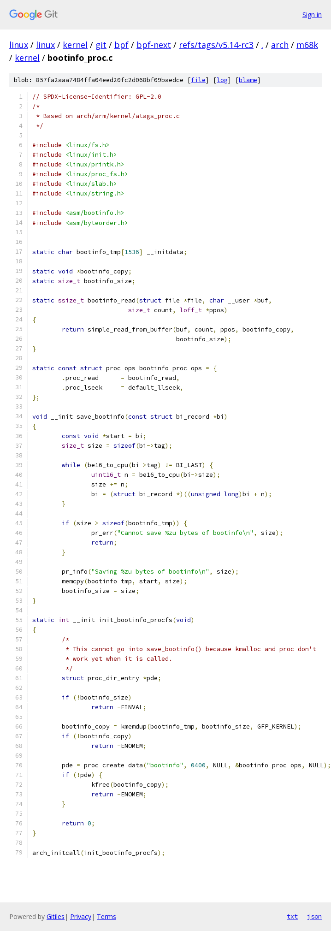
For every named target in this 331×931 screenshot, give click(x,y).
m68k (307, 44)
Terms (106, 916)
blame (248, 80)
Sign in (312, 14)
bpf (121, 44)
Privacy (80, 916)
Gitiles (56, 916)
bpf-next (153, 44)
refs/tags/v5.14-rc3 (216, 44)
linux (18, 44)
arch (280, 44)
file (198, 80)
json (314, 916)
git (100, 44)
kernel (75, 44)
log (222, 80)
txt (292, 916)
